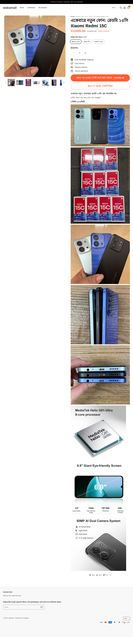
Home (22, 7)
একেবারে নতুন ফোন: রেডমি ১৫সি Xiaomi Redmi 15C (92, 16)
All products (43, 7)
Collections (31, 7)
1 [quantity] (79, 52)
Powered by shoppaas (22, 618)
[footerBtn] (41, 607)
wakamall (10, 7)
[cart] (128, 7)
